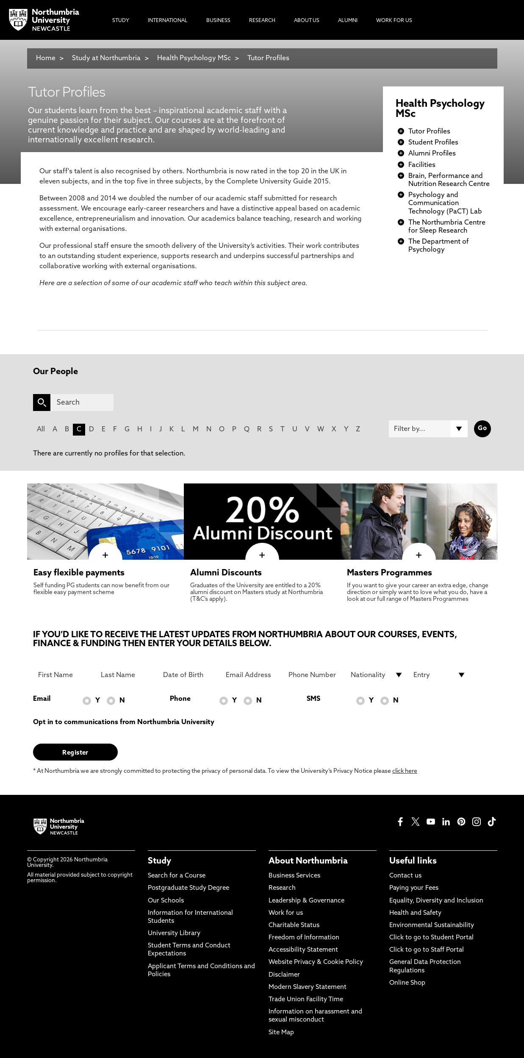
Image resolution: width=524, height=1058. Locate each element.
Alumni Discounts (226, 573)
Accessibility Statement (303, 950)
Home (45, 58)
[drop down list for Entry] (439, 674)
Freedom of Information (304, 938)
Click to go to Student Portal (431, 938)
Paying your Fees (413, 888)
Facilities (421, 165)
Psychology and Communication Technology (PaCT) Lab (445, 203)
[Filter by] (428, 428)
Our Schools (166, 901)
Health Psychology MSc (194, 58)
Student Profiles (433, 142)
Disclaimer (284, 975)
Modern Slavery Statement (308, 987)
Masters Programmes (389, 573)
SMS (313, 699)
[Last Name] (127, 674)
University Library (174, 933)
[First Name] (64, 674)
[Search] (82, 402)
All (41, 429)
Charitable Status (294, 925)
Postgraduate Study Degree (188, 888)
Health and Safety (415, 913)
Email (41, 699)
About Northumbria (308, 861)
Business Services (294, 876)
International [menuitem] (168, 20)
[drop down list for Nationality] (377, 674)
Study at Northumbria (106, 58)
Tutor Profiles (268, 58)
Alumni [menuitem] (348, 20)
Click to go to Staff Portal (426, 950)
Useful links (413, 861)
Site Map (281, 1033)
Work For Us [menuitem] (394, 20)
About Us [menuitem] (306, 20)
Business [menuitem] (218, 20)
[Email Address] (252, 674)
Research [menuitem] (262, 20)
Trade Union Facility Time (306, 1000)
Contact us (405, 876)
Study (159, 861)
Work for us (286, 913)
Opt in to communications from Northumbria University (123, 722)
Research (282, 888)
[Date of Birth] (189, 674)
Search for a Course (176, 876)
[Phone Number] (314, 674)
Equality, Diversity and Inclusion (436, 901)
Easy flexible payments (79, 573)
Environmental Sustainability (431, 925)
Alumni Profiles (432, 153)
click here (404, 771)
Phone (180, 699)
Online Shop (407, 983)
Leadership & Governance (306, 901)
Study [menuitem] (120, 20)
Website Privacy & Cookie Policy (316, 962)
